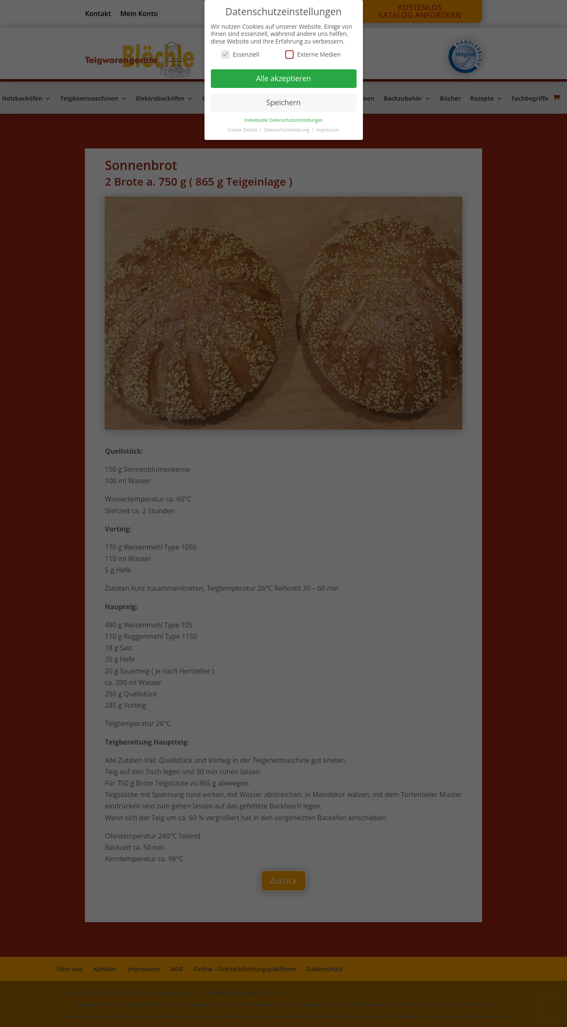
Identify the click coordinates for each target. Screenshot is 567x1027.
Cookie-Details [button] (243, 130)
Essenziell (240, 54)
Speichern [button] (283, 102)
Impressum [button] (327, 130)
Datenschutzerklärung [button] (287, 130)
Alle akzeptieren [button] (283, 78)
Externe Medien (313, 54)
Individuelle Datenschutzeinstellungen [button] (283, 120)
